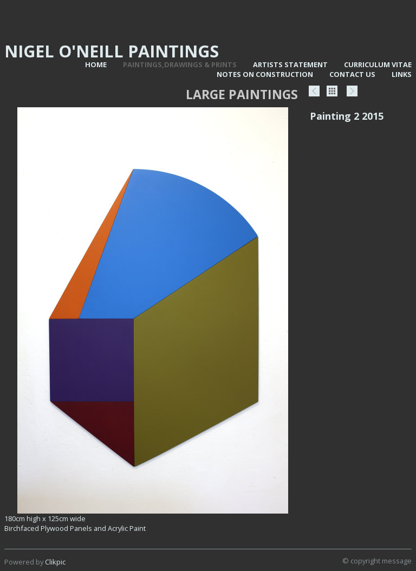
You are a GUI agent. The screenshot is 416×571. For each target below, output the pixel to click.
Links (402, 74)
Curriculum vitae (378, 64)
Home (96, 64)
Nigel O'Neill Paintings (111, 51)
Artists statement (290, 64)
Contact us (352, 74)
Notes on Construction (265, 74)
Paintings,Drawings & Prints (180, 64)
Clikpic (55, 562)
